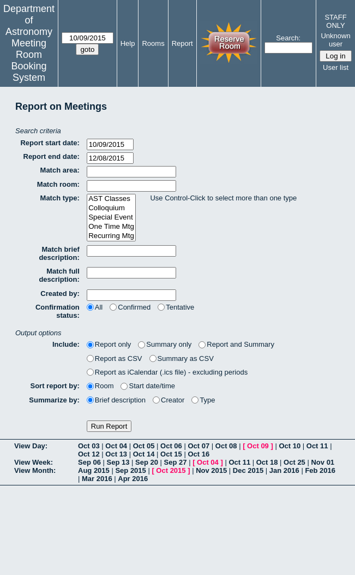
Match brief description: (59, 253)
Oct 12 (89, 454)
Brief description (116, 400)
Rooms (153, 43)
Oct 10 (289, 446)
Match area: (60, 170)
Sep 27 (175, 462)
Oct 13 (116, 454)
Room (100, 386)
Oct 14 (144, 454)
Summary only (164, 344)
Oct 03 (89, 446)
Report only (109, 344)
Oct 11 (317, 446)
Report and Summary (236, 344)
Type (203, 400)
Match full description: (59, 275)
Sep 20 (146, 462)
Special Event (111, 217)
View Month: (35, 470)
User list (335, 67)
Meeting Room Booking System (28, 60)
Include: (66, 344)
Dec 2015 (248, 470)
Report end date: (51, 156)
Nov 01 (322, 462)
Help (128, 43)
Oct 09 (258, 446)
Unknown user (335, 40)
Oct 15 (171, 454)
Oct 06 (171, 446)
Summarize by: (54, 400)
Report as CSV (114, 358)
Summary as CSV (181, 358)
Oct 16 (198, 454)
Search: (288, 38)
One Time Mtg (111, 227)
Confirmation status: (57, 311)
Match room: (58, 184)
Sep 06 (89, 462)
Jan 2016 (284, 470)
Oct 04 (116, 446)
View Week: (33, 462)
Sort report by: (55, 386)
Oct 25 (294, 462)
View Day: (30, 446)
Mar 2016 (97, 479)
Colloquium (111, 208)
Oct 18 (267, 462)
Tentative (176, 307)
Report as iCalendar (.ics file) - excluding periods (167, 372)
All (95, 307)
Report (182, 43)
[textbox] (131, 171)
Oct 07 (198, 446)
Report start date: (49, 143)
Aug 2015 (94, 470)
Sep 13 (118, 462)
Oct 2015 (170, 470)
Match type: (60, 198)
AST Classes (111, 199)
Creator (168, 400)
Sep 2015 (130, 470)
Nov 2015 (211, 470)
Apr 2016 (133, 479)
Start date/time (148, 386)
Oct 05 (144, 446)
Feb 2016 (320, 470)
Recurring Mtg (111, 236)
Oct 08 (226, 446)
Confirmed (130, 307)
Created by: (60, 293)
